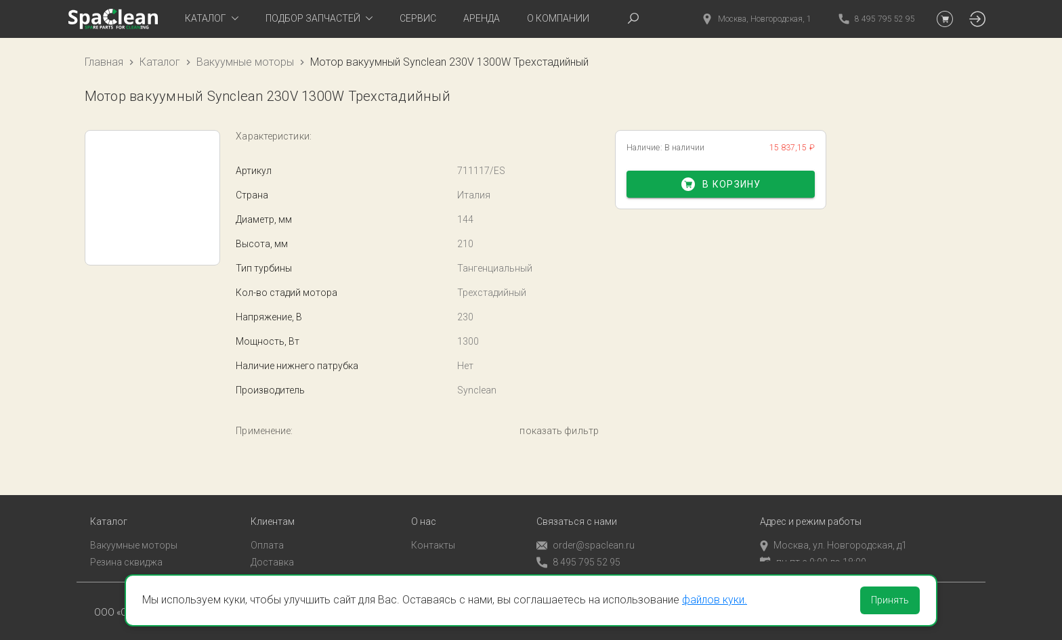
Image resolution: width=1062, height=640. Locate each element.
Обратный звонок (576, 565)
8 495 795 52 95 (578, 549)
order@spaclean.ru (585, 532)
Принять (890, 600)
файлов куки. (714, 599)
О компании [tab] (558, 18)
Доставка (272, 547)
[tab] (211, 19)
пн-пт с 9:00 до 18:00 (813, 547)
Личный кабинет (287, 564)
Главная (104, 62)
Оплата (267, 531)
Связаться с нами (576, 508)
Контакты (433, 531)
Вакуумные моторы (245, 62)
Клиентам (273, 508)
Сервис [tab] (418, 18)
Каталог (160, 62)
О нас (423, 508)
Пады (101, 564)
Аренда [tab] (481, 18)
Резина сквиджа (126, 547)
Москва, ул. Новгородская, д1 (833, 531)
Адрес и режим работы (811, 508)
